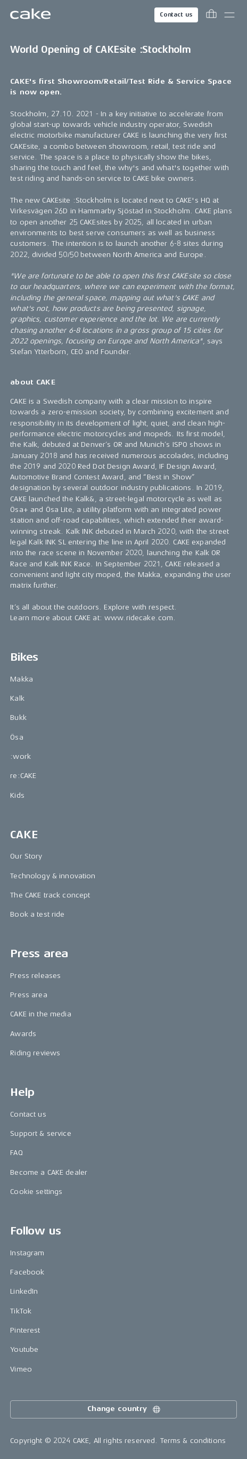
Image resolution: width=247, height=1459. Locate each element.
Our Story (26, 856)
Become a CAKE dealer (48, 1172)
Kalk (17, 698)
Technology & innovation (52, 876)
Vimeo (21, 1369)
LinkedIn (24, 1291)
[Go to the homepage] (30, 15)
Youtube (24, 1349)
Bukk (18, 718)
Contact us (176, 14)
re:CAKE (23, 776)
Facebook (27, 1272)
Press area (28, 995)
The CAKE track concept (50, 895)
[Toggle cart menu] (211, 15)
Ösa (16, 737)
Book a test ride (37, 914)
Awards (23, 1034)
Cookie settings (36, 1192)
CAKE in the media (40, 1014)
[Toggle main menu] (229, 15)
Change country (124, 1409)
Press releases (35, 976)
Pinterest (25, 1330)
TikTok (20, 1311)
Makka (21, 679)
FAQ (16, 1153)
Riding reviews (35, 1053)
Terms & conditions (193, 1441)
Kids (17, 795)
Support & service (40, 1133)
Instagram (27, 1253)
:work (20, 756)
